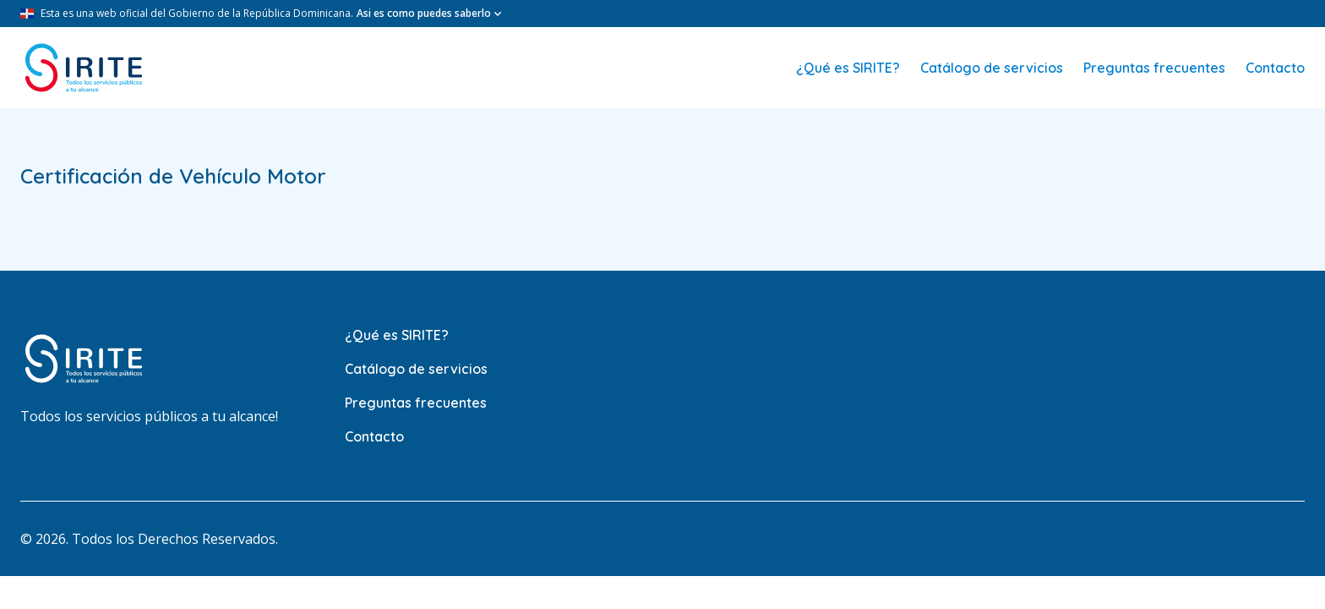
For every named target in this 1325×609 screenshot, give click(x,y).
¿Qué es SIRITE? (848, 67)
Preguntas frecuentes (1154, 67)
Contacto (1275, 67)
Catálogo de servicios (991, 67)
